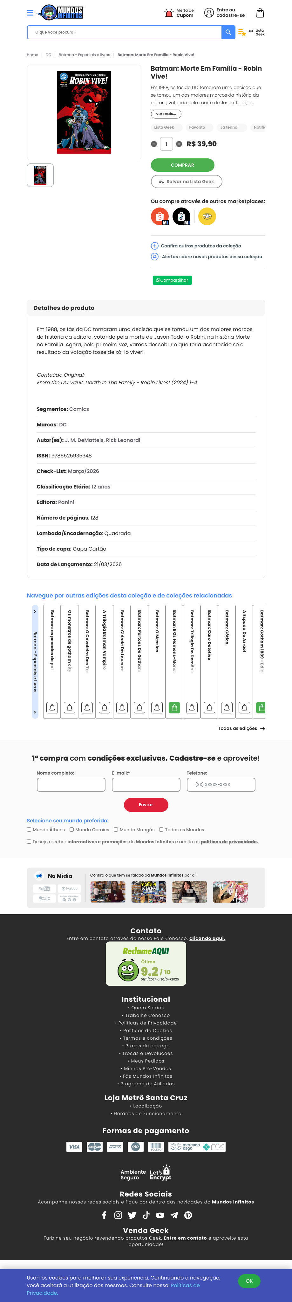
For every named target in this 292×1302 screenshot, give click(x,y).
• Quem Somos (146, 1008)
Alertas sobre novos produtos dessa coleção (206, 256)
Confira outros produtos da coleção (196, 246)
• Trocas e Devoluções (146, 1053)
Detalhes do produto (64, 308)
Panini (66, 502)
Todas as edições (241, 728)
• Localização (146, 1106)
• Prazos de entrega (146, 1046)
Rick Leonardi (123, 440)
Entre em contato (185, 1238)
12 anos (101, 486)
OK (249, 1281)
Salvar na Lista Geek (190, 181)
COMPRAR (182, 165)
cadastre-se (231, 15)
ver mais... (166, 114)
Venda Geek (146, 1230)
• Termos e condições (146, 1038)
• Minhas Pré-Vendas (146, 1068)
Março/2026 (83, 471)
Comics (79, 409)
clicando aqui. (207, 938)
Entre (222, 10)
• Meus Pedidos (146, 1061)
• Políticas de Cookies (146, 1030)
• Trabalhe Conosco (146, 1015)
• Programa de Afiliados (146, 1084)
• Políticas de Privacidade (146, 1023)
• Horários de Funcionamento (146, 1113)
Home (32, 55)
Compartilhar (174, 280)
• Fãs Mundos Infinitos (146, 1076)
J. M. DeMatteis (84, 440)
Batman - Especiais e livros (84, 55)
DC (48, 55)
